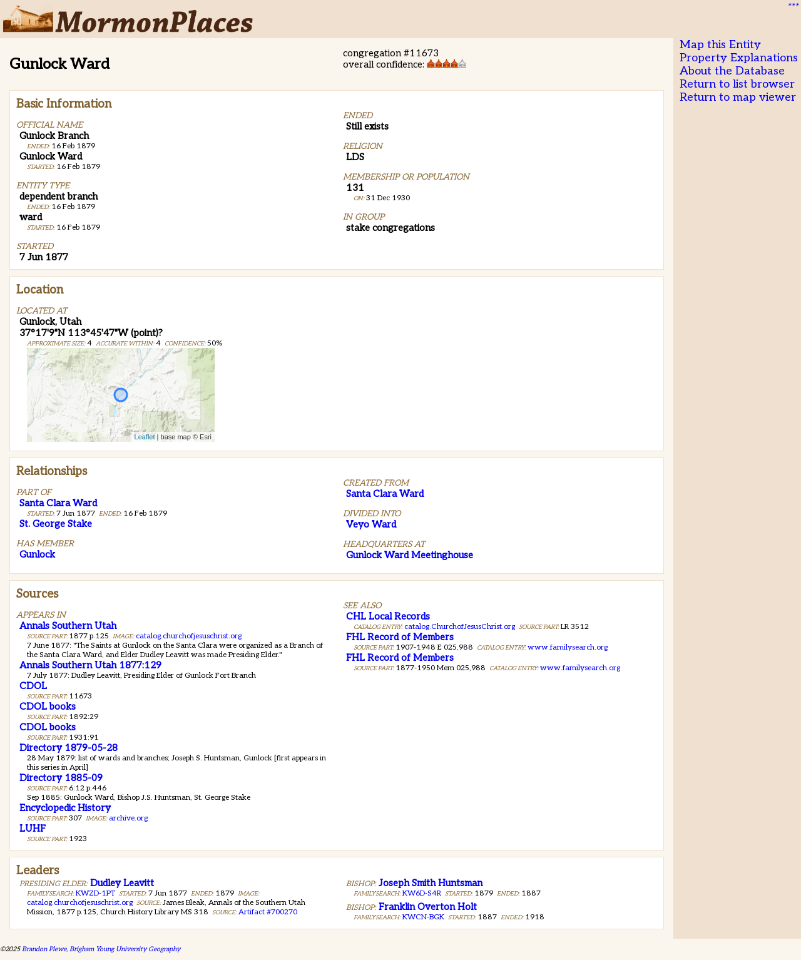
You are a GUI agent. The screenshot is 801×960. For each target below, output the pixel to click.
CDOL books (47, 706)
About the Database (732, 71)
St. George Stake (55, 523)
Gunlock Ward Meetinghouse (409, 555)
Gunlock (37, 554)
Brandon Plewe (44, 949)
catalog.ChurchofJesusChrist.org (459, 626)
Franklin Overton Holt (428, 906)
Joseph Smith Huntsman (430, 883)
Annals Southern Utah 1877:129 (90, 665)
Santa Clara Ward (58, 503)
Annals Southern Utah (67, 625)
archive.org (128, 818)
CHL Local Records (388, 616)
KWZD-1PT (95, 893)
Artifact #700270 (267, 912)
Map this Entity (720, 44)
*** (792, 7)
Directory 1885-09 (61, 778)
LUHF (32, 828)
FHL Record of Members (400, 637)
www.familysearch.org (568, 647)
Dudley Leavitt (122, 883)
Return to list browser (737, 84)
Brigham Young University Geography (124, 949)
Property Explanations (739, 57)
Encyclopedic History (65, 808)
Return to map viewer (738, 97)
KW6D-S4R (421, 893)
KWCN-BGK (423, 917)
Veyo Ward (371, 524)
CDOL (33, 686)
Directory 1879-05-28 (68, 747)
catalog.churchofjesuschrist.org (189, 636)
